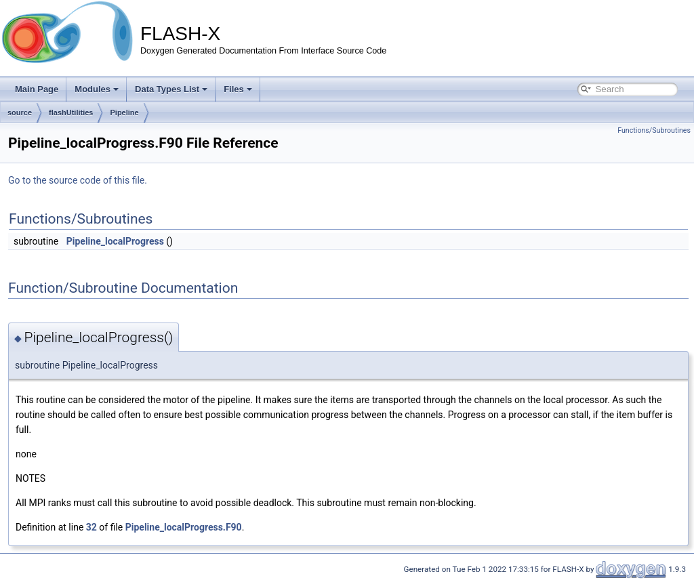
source (19, 112)
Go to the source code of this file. (77, 180)
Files (238, 89)
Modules (97, 89)
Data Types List (171, 89)
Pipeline (124, 112)
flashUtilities (71, 112)
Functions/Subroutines (654, 130)
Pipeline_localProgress (115, 241)
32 (91, 527)
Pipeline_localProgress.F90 (183, 527)
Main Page (36, 89)
